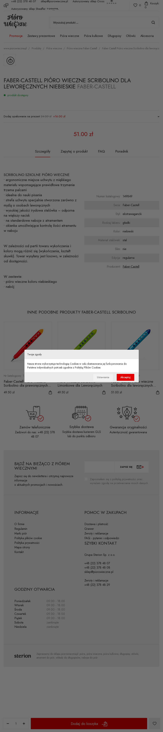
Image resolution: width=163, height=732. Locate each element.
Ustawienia (101, 377)
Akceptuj (125, 377)
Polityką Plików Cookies (87, 367)
